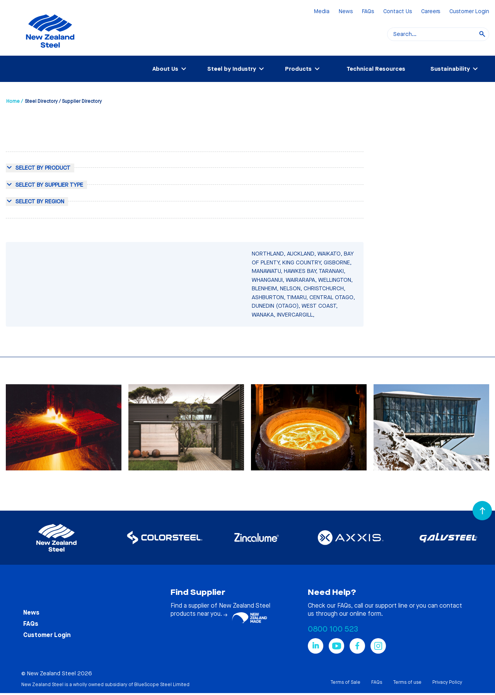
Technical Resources (375, 69)
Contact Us (397, 12)
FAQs (368, 12)
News (346, 12)
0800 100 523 (333, 629)
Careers (430, 12)
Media (321, 12)
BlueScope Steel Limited (161, 684)
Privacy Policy (447, 682)
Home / (14, 101)
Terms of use (407, 682)
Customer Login (469, 12)
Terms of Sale (345, 682)
